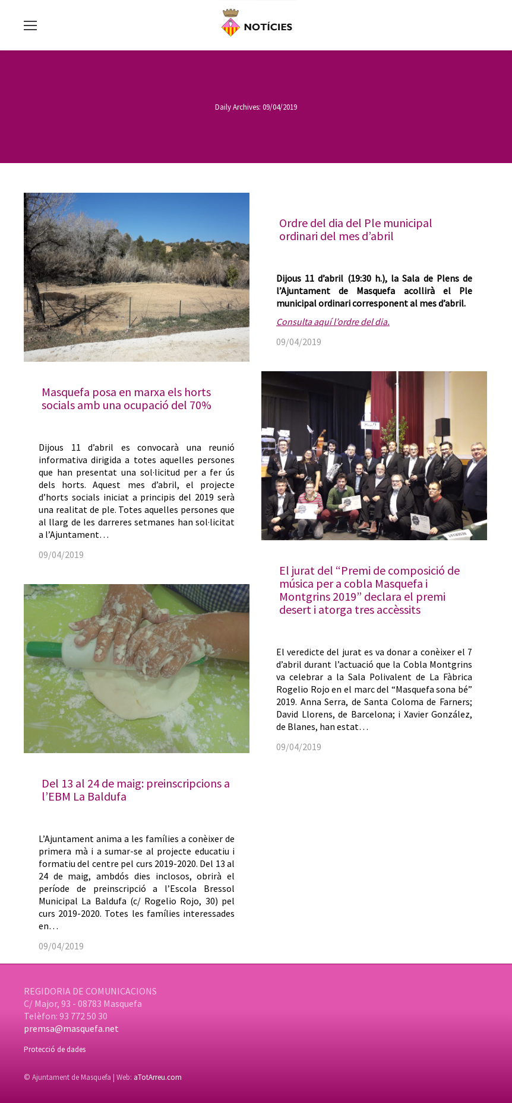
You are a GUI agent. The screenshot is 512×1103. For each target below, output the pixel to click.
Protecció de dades (55, 1049)
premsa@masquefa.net (71, 1028)
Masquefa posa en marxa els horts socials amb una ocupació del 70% (126, 398)
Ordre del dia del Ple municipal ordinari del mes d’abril (355, 229)
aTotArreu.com (158, 1077)
